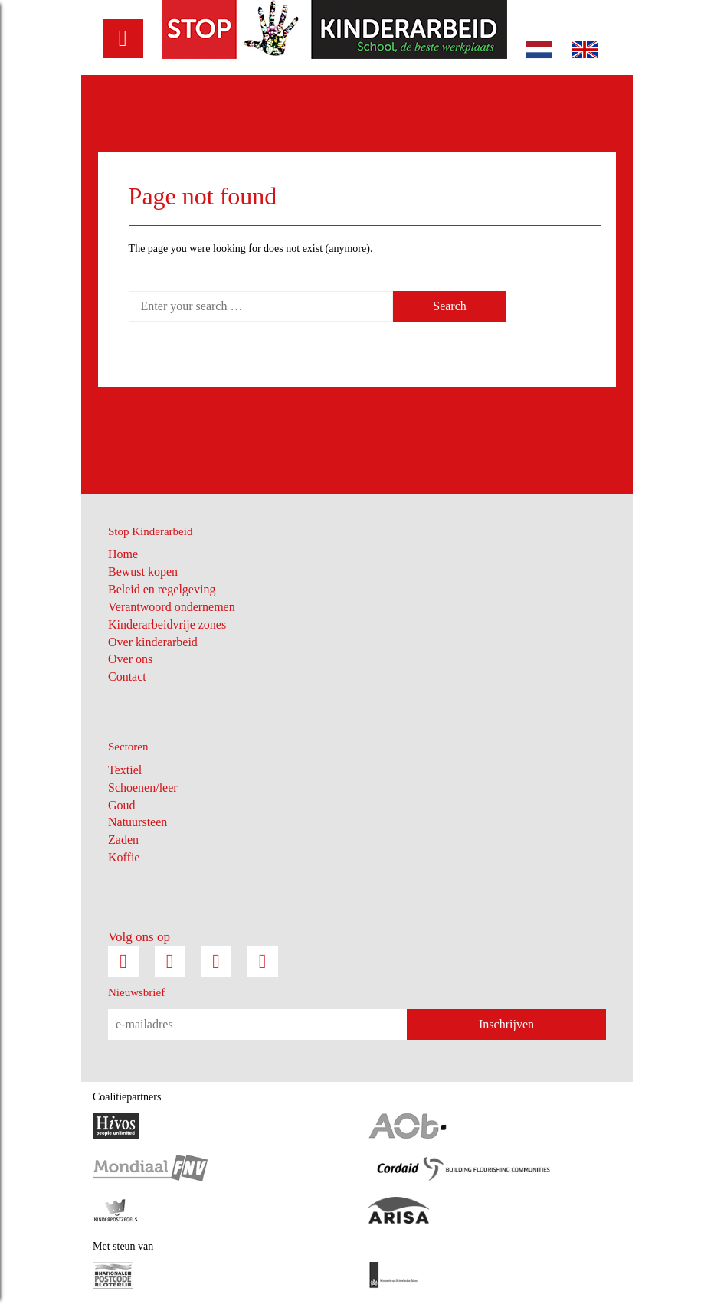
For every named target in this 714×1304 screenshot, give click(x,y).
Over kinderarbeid (153, 642)
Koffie (123, 857)
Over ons (130, 658)
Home (123, 553)
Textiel (125, 769)
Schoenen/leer (143, 787)
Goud (122, 805)
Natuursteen (137, 821)
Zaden (123, 839)
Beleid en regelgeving (161, 589)
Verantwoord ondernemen (171, 606)
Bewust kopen (143, 571)
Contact (127, 676)
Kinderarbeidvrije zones (167, 624)
